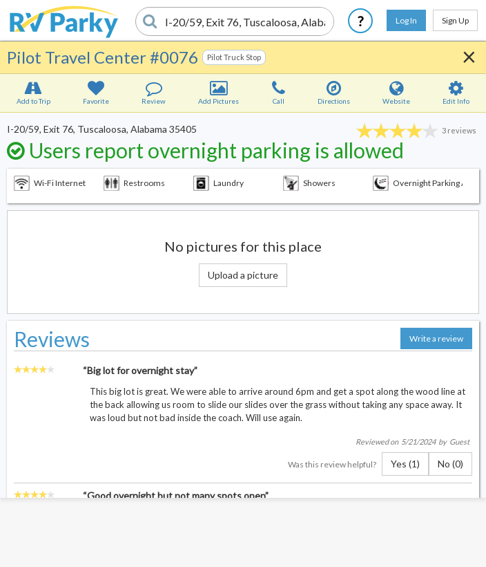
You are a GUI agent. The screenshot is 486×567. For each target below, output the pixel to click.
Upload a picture (243, 275)
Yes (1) (405, 464)
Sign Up (455, 20)
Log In (406, 20)
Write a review (436, 338)
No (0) (450, 464)
